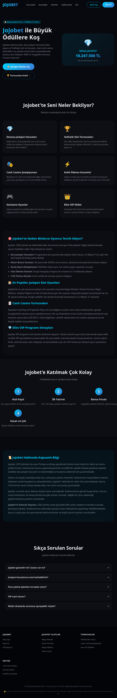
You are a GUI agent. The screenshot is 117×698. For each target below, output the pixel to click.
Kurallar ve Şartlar (10, 673)
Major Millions (47, 647)
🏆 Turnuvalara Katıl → (19, 75)
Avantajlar (43, 4)
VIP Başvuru (7, 647)
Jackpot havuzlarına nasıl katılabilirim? (58, 580)
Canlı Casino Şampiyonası (91, 643)
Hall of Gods (47, 651)
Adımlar (54, 4)
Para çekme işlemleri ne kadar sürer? (58, 590)
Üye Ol (108, 4)
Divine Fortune (48, 643)
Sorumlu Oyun (8, 669)
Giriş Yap (94, 4)
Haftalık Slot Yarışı (88, 639)
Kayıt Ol (6, 643)
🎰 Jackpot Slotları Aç (18, 66)
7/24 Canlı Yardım (10, 666)
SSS (76, 4)
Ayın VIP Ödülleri (87, 647)
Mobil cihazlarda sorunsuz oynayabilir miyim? (58, 609)
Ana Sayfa (30, 4)
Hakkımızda (66, 4)
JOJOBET (10, 4)
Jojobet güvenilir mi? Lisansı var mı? (58, 571)
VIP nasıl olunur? (58, 600)
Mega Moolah (47, 639)
